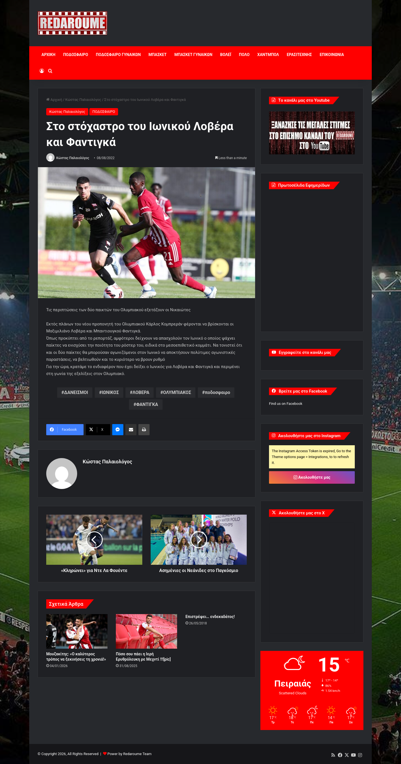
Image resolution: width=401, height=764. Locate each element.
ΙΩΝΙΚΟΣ (110, 392)
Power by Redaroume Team (129, 754)
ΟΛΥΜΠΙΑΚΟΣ (177, 392)
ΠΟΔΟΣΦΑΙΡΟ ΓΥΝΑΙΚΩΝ (118, 54)
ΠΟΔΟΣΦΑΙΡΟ (75, 54)
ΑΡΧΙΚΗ (48, 54)
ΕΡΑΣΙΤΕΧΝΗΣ (299, 54)
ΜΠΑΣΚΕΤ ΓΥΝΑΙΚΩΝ (193, 54)
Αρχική (54, 100)
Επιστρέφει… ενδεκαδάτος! (210, 616)
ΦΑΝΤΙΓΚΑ (147, 404)
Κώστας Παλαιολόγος (83, 100)
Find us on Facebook (285, 404)
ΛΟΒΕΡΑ (141, 392)
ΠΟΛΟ (244, 54)
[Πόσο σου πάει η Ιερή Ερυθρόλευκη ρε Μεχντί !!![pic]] (146, 631)
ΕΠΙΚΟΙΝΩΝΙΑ (332, 54)
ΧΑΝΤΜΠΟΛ (268, 54)
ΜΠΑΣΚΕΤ (157, 54)
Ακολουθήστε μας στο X (302, 512)
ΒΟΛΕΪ (225, 54)
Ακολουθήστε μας (312, 477)
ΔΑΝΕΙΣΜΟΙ (76, 392)
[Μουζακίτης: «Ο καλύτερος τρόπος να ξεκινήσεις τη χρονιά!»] (76, 631)
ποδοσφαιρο (217, 392)
